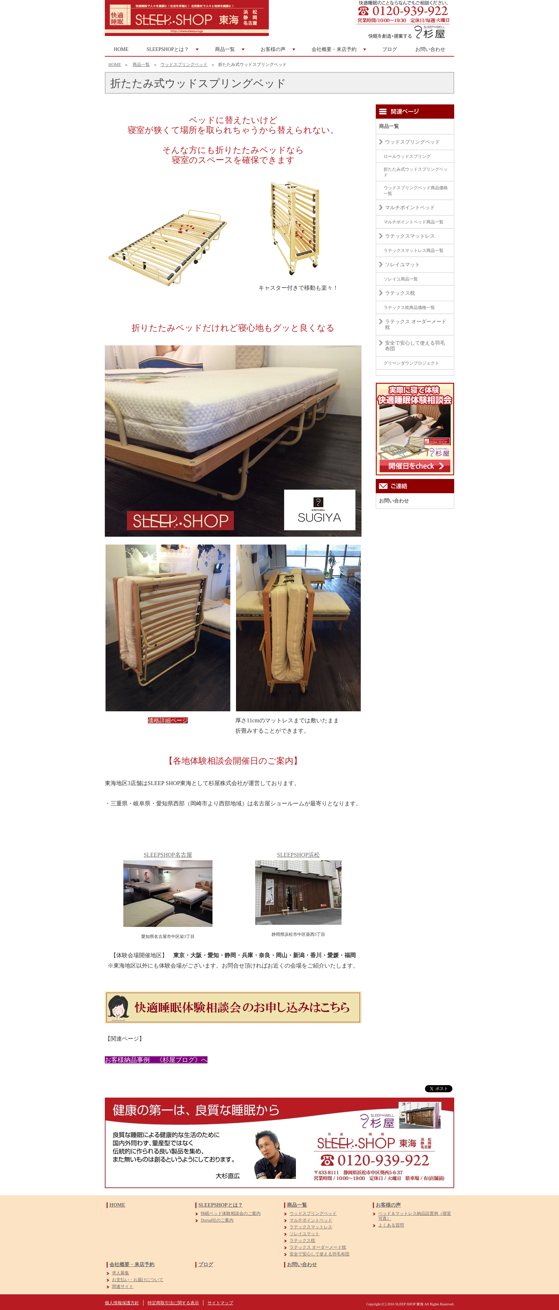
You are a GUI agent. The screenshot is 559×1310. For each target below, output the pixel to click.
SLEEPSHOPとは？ (173, 51)
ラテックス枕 (400, 293)
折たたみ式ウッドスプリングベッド (416, 172)
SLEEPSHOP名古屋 (168, 855)
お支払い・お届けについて (137, 1279)
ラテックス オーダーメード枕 (415, 324)
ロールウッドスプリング (407, 156)
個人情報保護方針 (122, 1302)
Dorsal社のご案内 (217, 1220)
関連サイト (122, 1286)
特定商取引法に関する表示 (173, 1302)
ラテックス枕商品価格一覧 (409, 307)
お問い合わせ (430, 49)
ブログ (389, 49)
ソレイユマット (402, 264)
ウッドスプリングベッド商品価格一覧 (416, 190)
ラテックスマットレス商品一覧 (413, 250)
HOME (121, 49)
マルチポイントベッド (410, 207)
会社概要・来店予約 (340, 51)
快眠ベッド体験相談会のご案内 (231, 1213)
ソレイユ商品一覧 (401, 279)
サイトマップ (220, 1302)
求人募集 (120, 1272)
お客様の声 (279, 51)
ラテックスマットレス (410, 236)
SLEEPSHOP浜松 (298, 855)
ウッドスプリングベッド (183, 64)
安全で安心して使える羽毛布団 (415, 345)
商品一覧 (230, 51)
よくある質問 (391, 1225)
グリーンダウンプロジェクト (411, 363)
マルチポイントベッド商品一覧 (413, 222)
